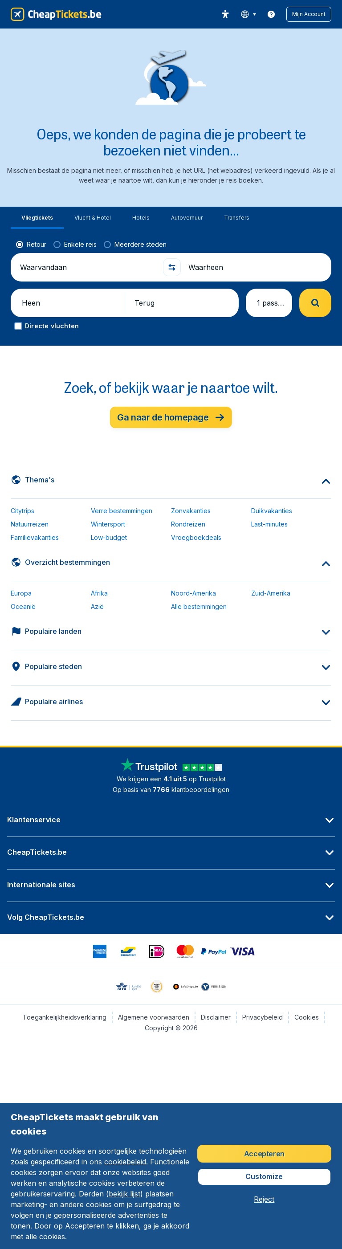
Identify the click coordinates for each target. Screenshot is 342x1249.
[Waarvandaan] (87, 267)
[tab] (37, 218)
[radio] (31, 244)
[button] (308, 14)
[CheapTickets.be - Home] (56, 14)
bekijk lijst (124, 1193)
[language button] (248, 14)
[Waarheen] (256, 267)
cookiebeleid (125, 1161)
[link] (271, 14)
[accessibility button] (225, 14)
